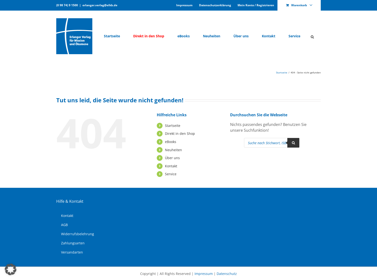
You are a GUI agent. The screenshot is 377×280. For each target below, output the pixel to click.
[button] (10, 269)
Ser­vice (170, 174)
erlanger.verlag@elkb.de (99, 5)
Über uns (172, 158)
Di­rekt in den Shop (180, 133)
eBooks (170, 141)
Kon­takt (171, 166)
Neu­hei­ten (173, 150)
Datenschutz (227, 273)
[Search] (293, 143)
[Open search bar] (312, 36)
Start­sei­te (172, 125)
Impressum (204, 273)
